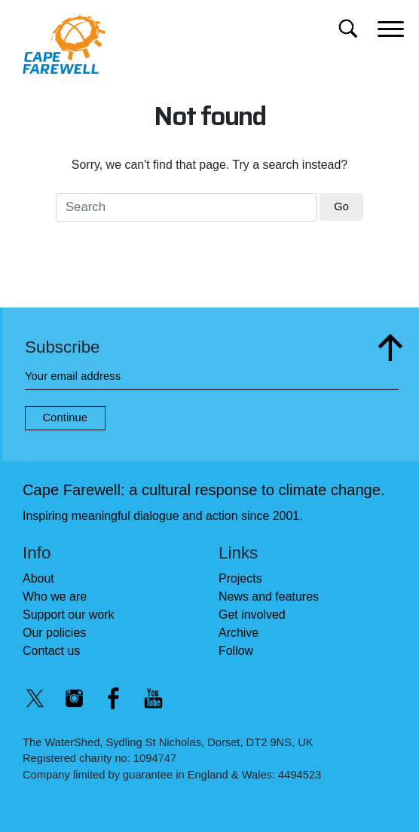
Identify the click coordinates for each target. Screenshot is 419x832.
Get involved (252, 614)
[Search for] (347, 28)
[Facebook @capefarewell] (113, 698)
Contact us (51, 650)
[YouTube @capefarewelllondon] (153, 698)
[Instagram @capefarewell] (73, 698)
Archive (238, 632)
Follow (236, 650)
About (38, 578)
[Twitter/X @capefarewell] (34, 698)
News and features (269, 596)
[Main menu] (391, 27)
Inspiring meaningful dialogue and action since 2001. (163, 515)
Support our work (68, 614)
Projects (240, 578)
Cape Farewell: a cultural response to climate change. (204, 490)
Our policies (54, 632)
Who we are (55, 596)
